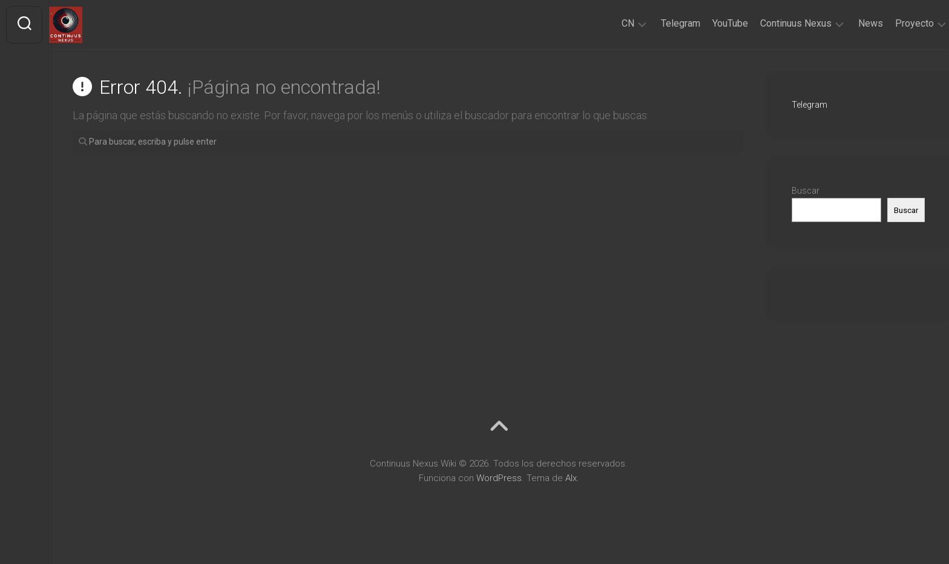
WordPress (499, 478)
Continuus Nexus (772, 23)
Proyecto (891, 23)
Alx (571, 478)
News (847, 23)
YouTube (706, 23)
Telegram (657, 23)
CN (604, 23)
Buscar (805, 190)
